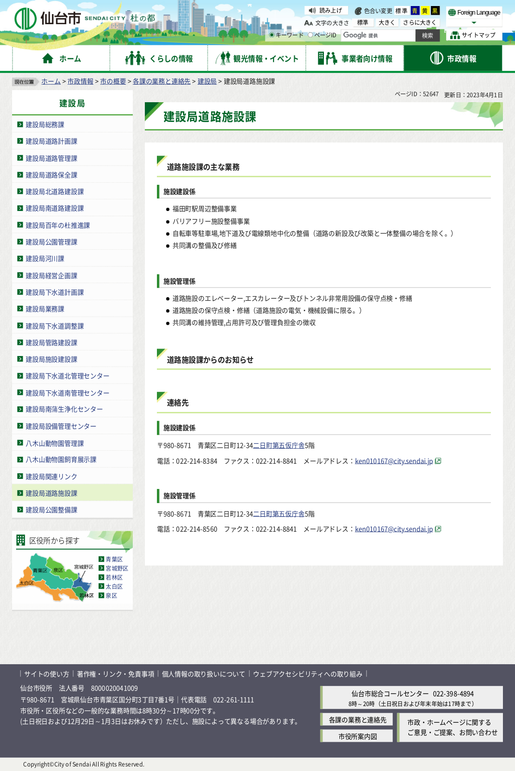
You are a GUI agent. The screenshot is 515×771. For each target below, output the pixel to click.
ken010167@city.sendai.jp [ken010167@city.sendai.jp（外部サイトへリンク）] (394, 460)
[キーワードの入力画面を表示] (271, 34)
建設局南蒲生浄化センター (64, 409)
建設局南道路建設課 (54, 208)
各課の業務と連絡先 (162, 81)
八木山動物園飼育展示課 (61, 459)
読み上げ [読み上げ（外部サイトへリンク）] (330, 10)
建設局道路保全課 (51, 174)
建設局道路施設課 (51, 493)
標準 (401, 11)
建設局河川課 (45, 258)
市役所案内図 (357, 736)
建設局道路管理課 (51, 158)
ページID (322, 35)
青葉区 (114, 559)
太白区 (114, 586)
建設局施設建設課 (51, 359)
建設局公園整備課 (51, 509)
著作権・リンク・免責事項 (115, 673)
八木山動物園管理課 (54, 442)
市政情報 (80, 81)
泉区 (111, 595)
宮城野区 (117, 568)
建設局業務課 (45, 308)
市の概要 (113, 81)
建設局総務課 (45, 124)
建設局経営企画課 (51, 275)
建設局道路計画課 (51, 141)
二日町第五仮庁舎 (278, 445)
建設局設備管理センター (61, 426)
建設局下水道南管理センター (67, 392)
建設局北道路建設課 (54, 191)
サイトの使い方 (46, 673)
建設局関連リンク (51, 476)
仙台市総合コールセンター (390, 693)
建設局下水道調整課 (54, 325)
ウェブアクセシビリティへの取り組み (308, 673)
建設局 (207, 81)
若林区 (114, 577)
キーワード (286, 35)
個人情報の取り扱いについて (203, 673)
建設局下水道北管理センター (67, 375)
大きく (387, 22)
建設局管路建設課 (51, 342)
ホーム (50, 81)
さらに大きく (420, 22)
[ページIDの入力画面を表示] (310, 34)
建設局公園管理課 (51, 241)
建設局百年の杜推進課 (58, 225)
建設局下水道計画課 (54, 292)
